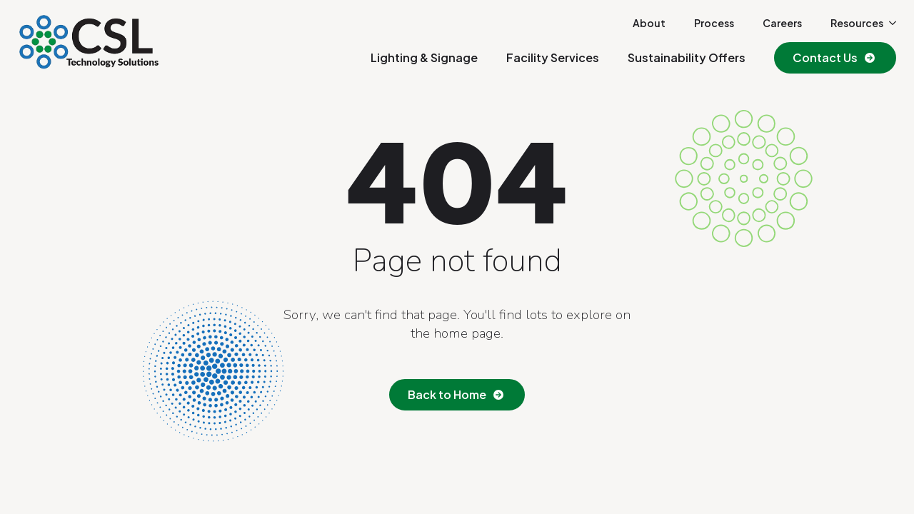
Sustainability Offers (686, 57)
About (649, 22)
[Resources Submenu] (889, 23)
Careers (782, 22)
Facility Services (552, 57)
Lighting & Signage (424, 57)
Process (714, 22)
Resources (856, 22)
